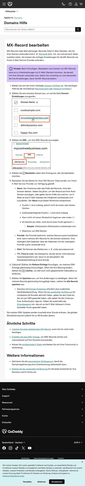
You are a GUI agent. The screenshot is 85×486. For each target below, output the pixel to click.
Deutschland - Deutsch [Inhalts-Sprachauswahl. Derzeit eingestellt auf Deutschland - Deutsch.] (14, 442)
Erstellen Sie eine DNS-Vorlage (25, 337)
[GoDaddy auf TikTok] (17, 449)
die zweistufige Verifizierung (59, 292)
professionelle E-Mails (32, 344)
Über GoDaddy (8, 389)
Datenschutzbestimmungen (44, 458)
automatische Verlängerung (40, 361)
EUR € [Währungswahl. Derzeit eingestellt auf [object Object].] (78, 442)
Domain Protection (37, 289)
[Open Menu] (3, 4)
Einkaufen (6, 422)
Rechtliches (25, 458)
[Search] (78, 29)
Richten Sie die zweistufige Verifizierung (30, 369)
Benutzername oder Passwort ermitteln (52, 89)
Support (5, 396)
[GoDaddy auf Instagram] (10, 449)
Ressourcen (7, 402)
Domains (18, 18)
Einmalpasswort (24, 304)
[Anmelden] (76, 4)
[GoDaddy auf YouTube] (30, 449)
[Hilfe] (70, 4)
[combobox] (39, 29)
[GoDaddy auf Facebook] (4, 449)
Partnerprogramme (10, 409)
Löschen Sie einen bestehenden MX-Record (31, 329)
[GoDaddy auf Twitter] (23, 449)
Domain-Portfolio (52, 86)
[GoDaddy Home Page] (12, 431)
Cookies (61, 458)
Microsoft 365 (45, 54)
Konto (5, 416)
